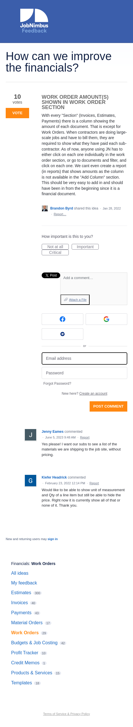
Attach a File (77, 299)
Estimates (21, 592)
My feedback (24, 582)
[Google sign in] (106, 319)
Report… (60, 214)
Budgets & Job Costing (34, 642)
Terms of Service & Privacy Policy (66, 714)
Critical (59, 252)
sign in (53, 539)
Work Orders (43, 563)
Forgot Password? (57, 384)
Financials (20, 563)
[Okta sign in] (62, 334)
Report (85, 437)
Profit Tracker (24, 652)
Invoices (19, 602)
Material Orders (27, 622)
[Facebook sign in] (62, 319)
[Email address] (84, 358)
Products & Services (31, 672)
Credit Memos (25, 662)
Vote (17, 113)
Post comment (108, 406)
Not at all (58, 247)
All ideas (19, 573)
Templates (21, 682)
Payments (21, 612)
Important (88, 247)
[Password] (84, 373)
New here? (84, 394)
